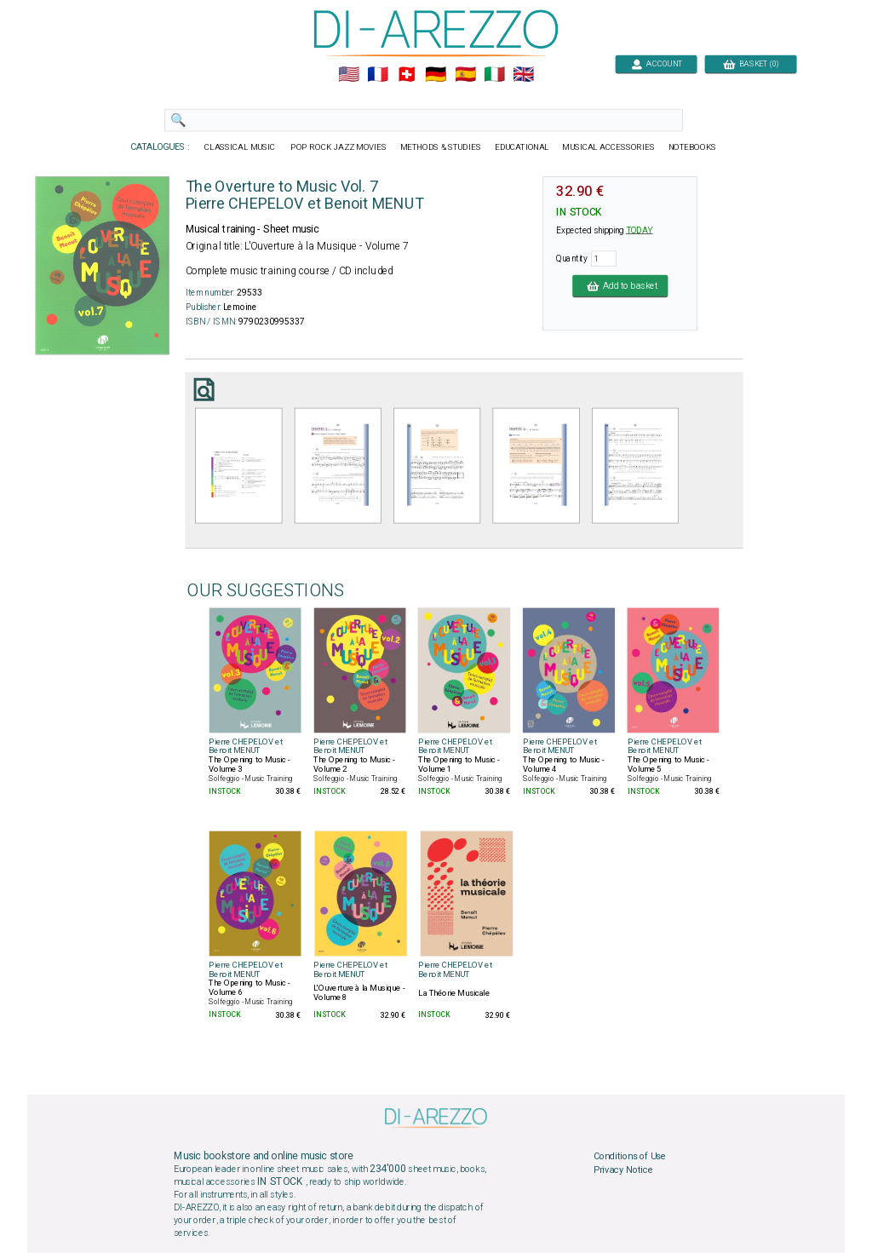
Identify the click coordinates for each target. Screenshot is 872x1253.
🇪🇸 (465, 75)
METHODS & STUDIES (440, 147)
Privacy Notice (623, 1170)
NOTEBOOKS (692, 147)
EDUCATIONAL (522, 147)
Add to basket (619, 285)
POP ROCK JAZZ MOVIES (338, 147)
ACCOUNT (656, 63)
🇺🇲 (348, 75)
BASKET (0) (750, 63)
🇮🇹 (494, 75)
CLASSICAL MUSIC (240, 147)
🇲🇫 (377, 75)
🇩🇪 (435, 75)
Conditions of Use (630, 1157)
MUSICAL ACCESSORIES (609, 147)
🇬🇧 (523, 75)
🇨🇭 (406, 75)
